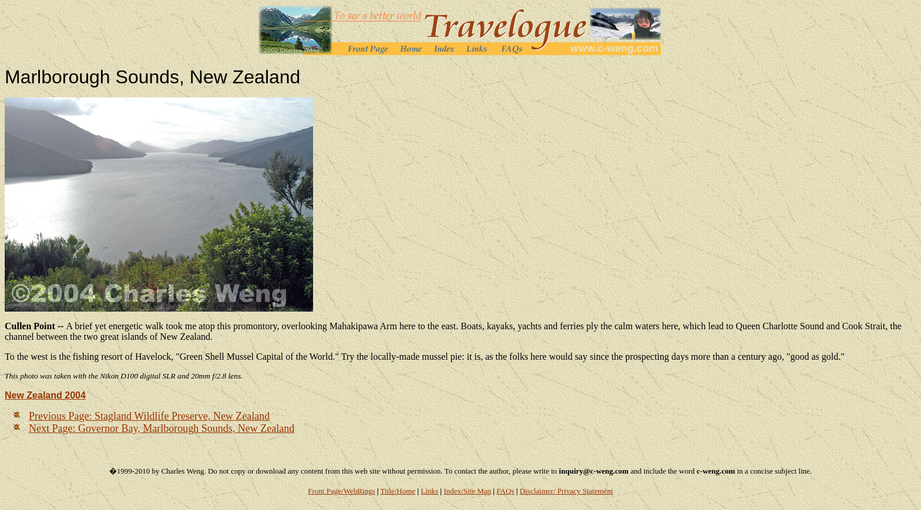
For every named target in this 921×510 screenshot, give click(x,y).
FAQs (505, 491)
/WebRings (358, 491)
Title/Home (398, 491)
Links (429, 491)
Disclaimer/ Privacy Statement (566, 491)
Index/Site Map (467, 491)
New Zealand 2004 (45, 395)
